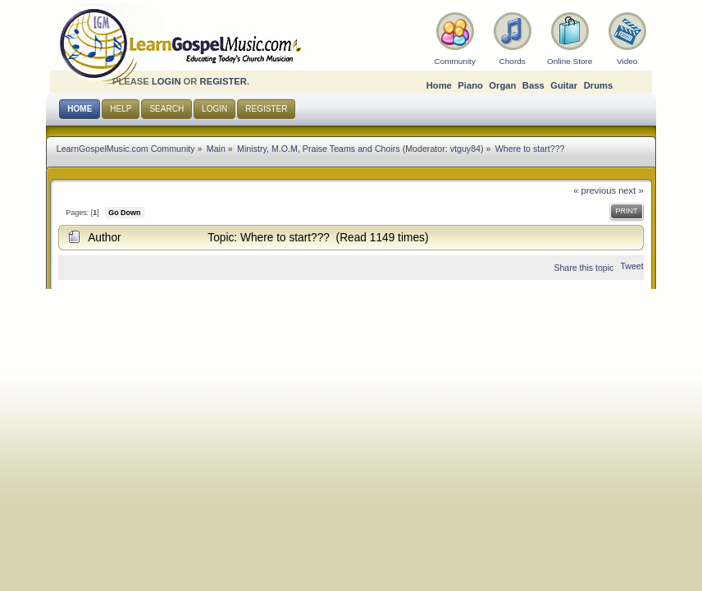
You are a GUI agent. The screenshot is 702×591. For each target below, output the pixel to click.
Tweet (631, 266)
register (223, 81)
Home (439, 85)
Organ (502, 85)
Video (627, 61)
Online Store (569, 61)
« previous (594, 190)
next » (631, 190)
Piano (470, 85)
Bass (533, 85)
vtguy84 (465, 148)
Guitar (563, 85)
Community (454, 61)
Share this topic (583, 268)
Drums (598, 85)
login (166, 81)
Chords (512, 61)
